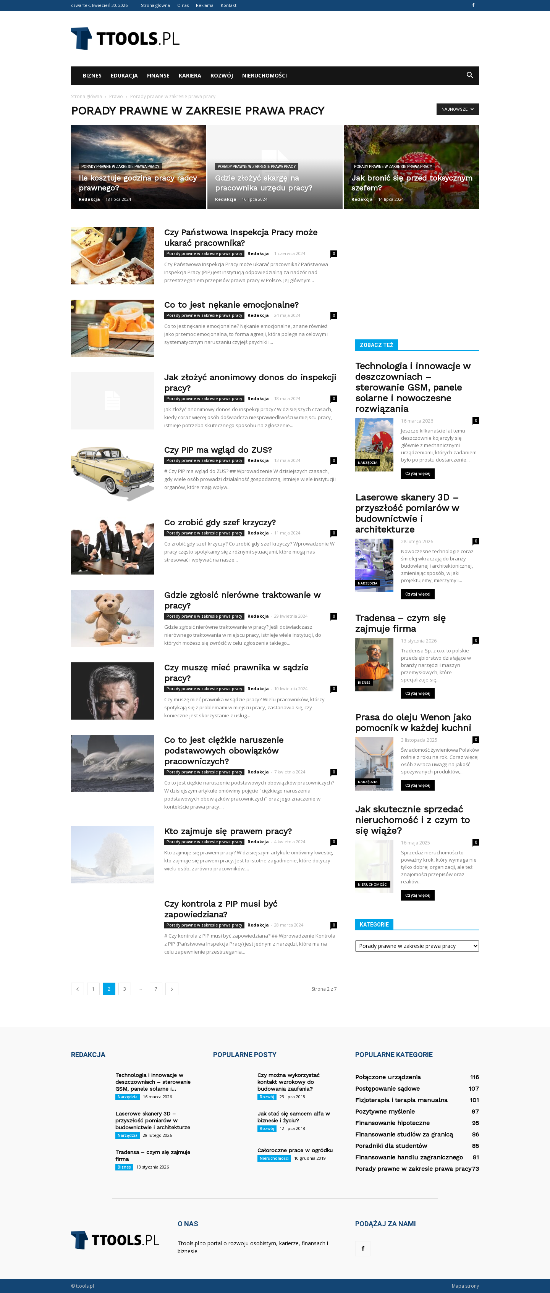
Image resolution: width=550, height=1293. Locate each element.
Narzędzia (367, 462)
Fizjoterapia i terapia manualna (401, 1100)
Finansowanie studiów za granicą (404, 1134)
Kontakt (228, 5)
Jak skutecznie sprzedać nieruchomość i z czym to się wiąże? (412, 820)
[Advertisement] (340, 38)
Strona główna (155, 5)
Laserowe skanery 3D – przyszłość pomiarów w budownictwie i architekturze (407, 513)
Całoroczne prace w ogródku (295, 1150)
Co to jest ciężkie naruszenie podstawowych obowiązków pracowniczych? (223, 750)
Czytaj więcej (417, 473)
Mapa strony (465, 1286)
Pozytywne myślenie (385, 1111)
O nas (183, 5)
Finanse (158, 75)
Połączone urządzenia (388, 1077)
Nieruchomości (264, 75)
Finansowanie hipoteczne (392, 1123)
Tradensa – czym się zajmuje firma (400, 623)
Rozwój (221, 75)
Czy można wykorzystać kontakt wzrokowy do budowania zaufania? (288, 1082)
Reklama (205, 5)
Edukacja (124, 75)
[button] (470, 75)
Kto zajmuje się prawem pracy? (228, 831)
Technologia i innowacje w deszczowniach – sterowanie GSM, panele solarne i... (153, 1082)
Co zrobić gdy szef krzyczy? (220, 522)
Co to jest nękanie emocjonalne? (231, 305)
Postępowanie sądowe (387, 1088)
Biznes (92, 75)
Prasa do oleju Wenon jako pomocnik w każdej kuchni (413, 722)
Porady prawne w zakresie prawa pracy (120, 167)
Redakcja (89, 199)
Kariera (190, 75)
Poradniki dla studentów (391, 1145)
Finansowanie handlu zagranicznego (409, 1157)
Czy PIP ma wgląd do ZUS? (218, 450)
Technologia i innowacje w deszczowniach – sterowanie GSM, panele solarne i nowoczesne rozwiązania (412, 387)
